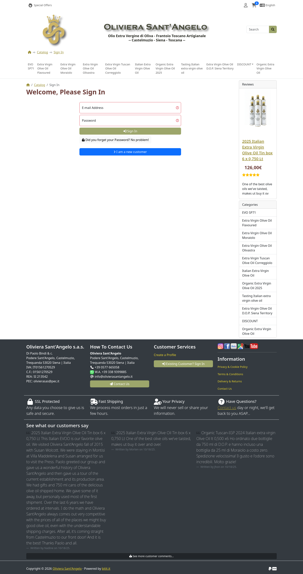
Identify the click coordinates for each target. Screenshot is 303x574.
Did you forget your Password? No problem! (115, 140)
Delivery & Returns (230, 381)
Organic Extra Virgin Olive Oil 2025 (165, 68)
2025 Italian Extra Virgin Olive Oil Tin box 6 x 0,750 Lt (257, 150)
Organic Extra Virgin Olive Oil (265, 68)
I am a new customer (130, 152)
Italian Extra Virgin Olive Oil (143, 68)
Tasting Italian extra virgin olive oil (192, 68)
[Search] (257, 29)
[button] (246, 5)
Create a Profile (165, 355)
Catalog (42, 52)
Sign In (59, 52)
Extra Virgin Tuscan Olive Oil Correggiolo (117, 68)
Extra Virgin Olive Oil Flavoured (44, 68)
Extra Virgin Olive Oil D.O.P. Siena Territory (219, 66)
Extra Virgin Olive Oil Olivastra (90, 68)
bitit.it (106, 568)
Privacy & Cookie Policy (233, 367)
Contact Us (225, 388)
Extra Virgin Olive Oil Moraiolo (68, 68)
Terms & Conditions (230, 374)
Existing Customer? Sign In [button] (183, 364)
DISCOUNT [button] (244, 64)
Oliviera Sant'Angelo (67, 568)
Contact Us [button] (119, 384)
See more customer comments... (151, 556)
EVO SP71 (31, 66)
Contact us (227, 407)
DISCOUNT (250, 321)
